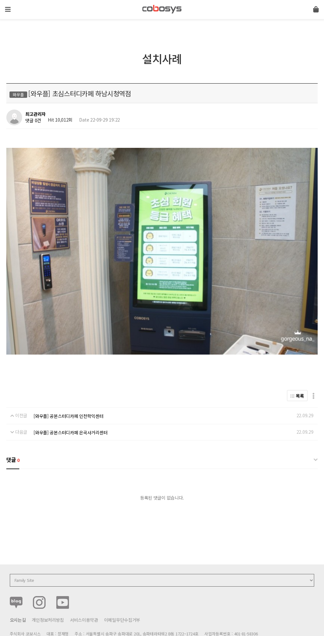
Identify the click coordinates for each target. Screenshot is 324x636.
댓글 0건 (33, 120)
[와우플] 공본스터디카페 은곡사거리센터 (70, 401)
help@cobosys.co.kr (118, 610)
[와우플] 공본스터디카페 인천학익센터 (68, 385)
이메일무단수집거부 (122, 589)
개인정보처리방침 (48, 589)
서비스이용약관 (84, 589)
